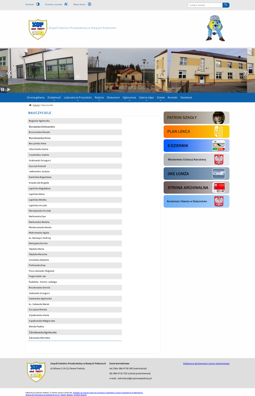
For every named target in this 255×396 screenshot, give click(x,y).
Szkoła (161, 99)
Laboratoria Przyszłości (78, 99)
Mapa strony (82, 4)
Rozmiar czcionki (56, 4)
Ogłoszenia (129, 99)
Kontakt (172, 97)
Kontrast (32, 4)
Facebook (186, 97)
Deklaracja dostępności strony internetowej (206, 363)
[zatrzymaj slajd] (2, 90)
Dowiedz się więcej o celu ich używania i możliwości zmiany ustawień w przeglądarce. (108, 392)
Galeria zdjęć (146, 99)
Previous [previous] (8, 73)
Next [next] (246, 73)
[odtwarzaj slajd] (9, 90)
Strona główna (35, 97)
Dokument (113, 97)
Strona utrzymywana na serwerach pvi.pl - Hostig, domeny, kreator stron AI (56, 395)
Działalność (54, 99)
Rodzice (99, 99)
